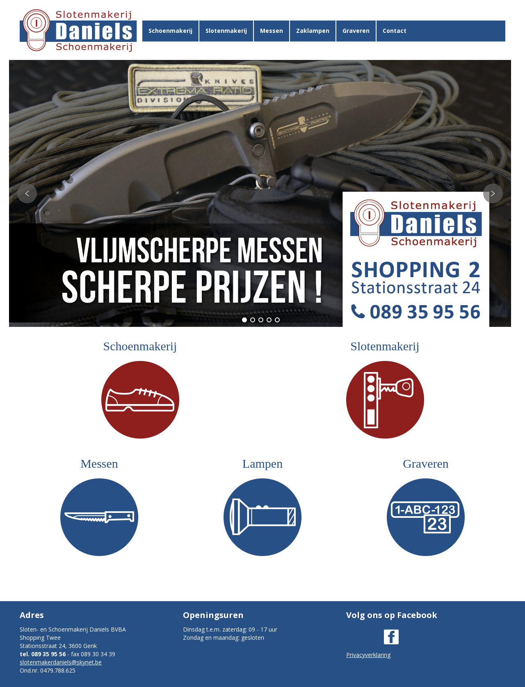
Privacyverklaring (368, 655)
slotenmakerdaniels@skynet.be (61, 662)
